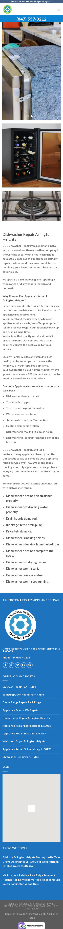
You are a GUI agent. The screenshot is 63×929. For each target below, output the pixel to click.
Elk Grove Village (36, 861)
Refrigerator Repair (21, 904)
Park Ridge (36, 875)
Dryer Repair (12, 906)
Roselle (39, 879)
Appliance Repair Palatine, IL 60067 (24, 733)
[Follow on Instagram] (11, 665)
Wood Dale (32, 883)
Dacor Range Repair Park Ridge (22, 702)
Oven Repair (32, 908)
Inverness (19, 865)
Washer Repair (45, 904)
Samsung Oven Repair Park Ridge (23, 694)
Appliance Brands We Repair (20, 710)
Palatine (24, 875)
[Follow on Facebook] (5, 665)
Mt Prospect (10, 875)
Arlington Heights (24, 857)
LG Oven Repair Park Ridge (19, 686)
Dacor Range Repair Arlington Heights (26, 717)
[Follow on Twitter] (17, 665)
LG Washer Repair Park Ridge (21, 756)
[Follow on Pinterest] (30, 665)
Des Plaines (18, 861)
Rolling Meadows (23, 879)
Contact (53, 906)
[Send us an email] (24, 665)
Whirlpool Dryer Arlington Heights (24, 741)
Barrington (43, 857)
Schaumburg (52, 879)
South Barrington (13, 883)
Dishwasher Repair (33, 906)
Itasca (29, 865)
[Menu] (58, 9)
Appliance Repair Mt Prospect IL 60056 (27, 725)
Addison (8, 857)
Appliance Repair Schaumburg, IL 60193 (27, 749)
